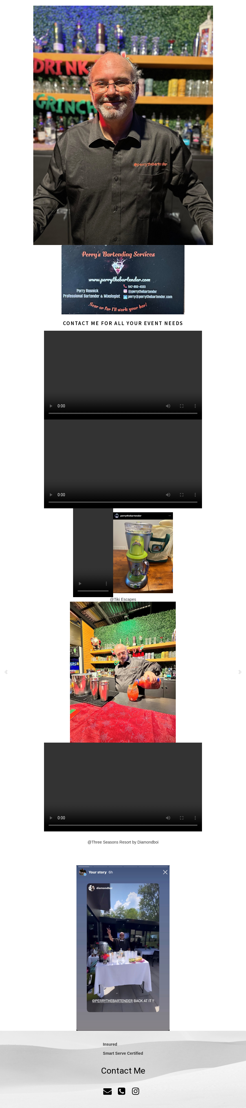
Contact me (81, 323)
